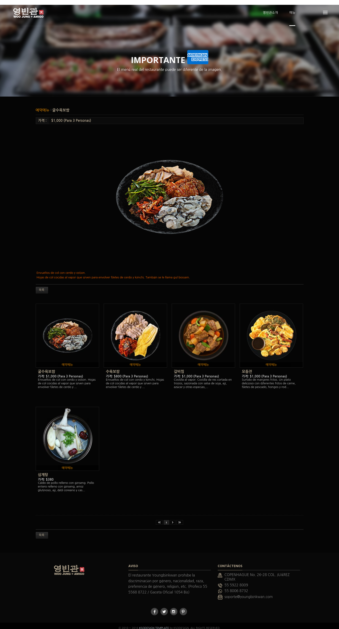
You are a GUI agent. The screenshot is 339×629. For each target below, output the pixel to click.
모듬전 (247, 367)
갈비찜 (179, 367)
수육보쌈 (113, 367)
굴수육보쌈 (60, 105)
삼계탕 (43, 470)
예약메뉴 (43, 105)
